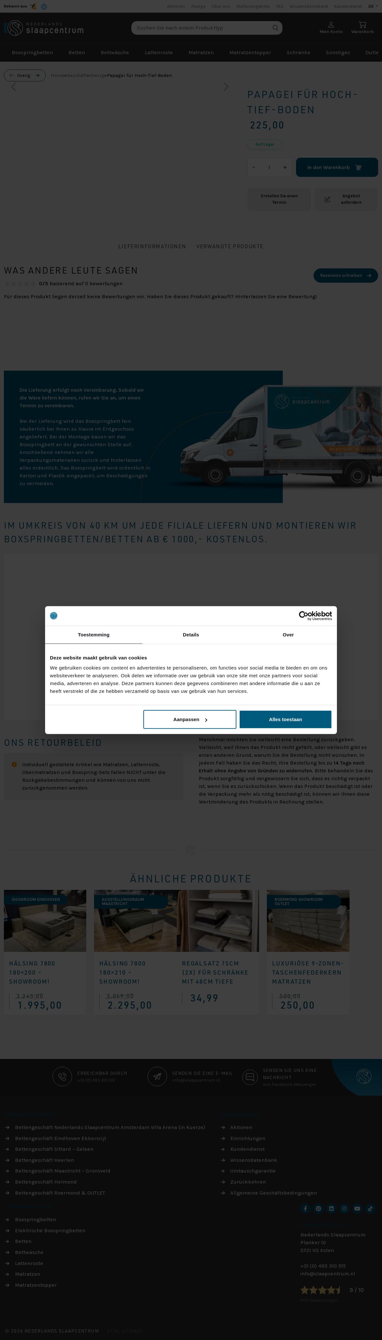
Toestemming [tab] (94, 634)
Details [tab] (191, 634)
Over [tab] (288, 634)
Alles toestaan (285, 719)
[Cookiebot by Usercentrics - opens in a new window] (303, 616)
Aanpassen (190, 719)
